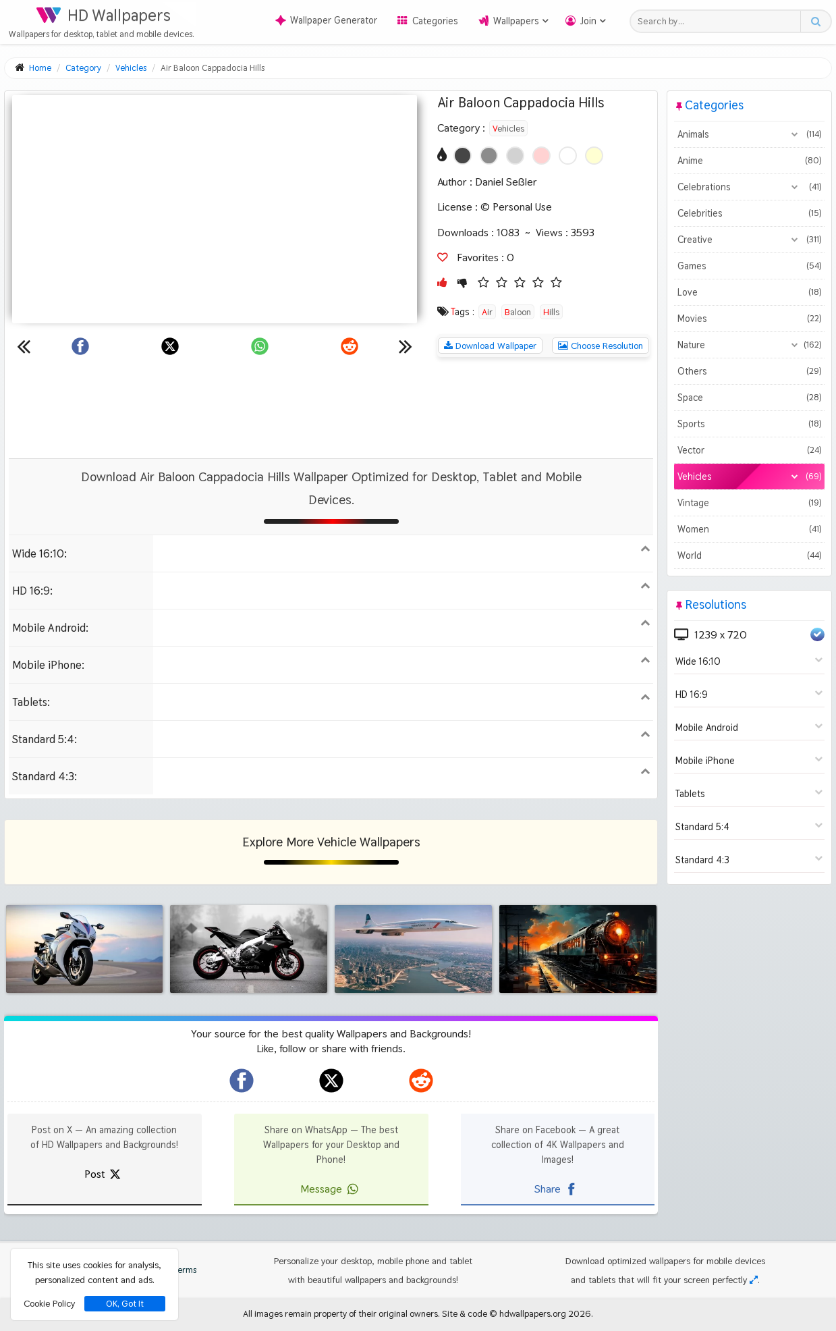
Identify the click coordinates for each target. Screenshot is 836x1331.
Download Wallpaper (490, 345)
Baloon (518, 312)
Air (487, 312)
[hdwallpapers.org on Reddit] (421, 1080)
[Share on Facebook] (80, 346)
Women (749, 529)
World (749, 555)
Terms (178, 1270)
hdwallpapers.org (532, 1313)
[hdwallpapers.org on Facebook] (241, 1080)
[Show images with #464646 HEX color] (462, 155)
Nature (749, 344)
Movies (749, 318)
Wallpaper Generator (326, 20)
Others (749, 371)
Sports (749, 423)
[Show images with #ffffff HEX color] (568, 155)
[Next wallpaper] (405, 346)
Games (749, 266)
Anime (749, 160)
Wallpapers (516, 21)
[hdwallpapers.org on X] (331, 1080)
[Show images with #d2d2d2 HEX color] (515, 155)
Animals (749, 134)
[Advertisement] (331, 407)
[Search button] (815, 21)
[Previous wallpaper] (23, 346)
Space (749, 397)
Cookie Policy (49, 1303)
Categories (435, 21)
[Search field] (719, 21)
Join (588, 21)
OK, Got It (125, 1303)
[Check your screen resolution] (754, 1280)
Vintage (749, 502)
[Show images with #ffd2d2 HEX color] (541, 155)
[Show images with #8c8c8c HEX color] (489, 155)
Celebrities (749, 213)
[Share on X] (170, 346)
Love (749, 292)
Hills (551, 312)
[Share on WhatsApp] (260, 346)
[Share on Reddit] (349, 346)
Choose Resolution (600, 345)
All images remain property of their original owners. (341, 1313)
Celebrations (749, 187)
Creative (749, 239)
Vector (749, 450)
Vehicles (508, 128)
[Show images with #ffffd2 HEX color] (594, 155)
